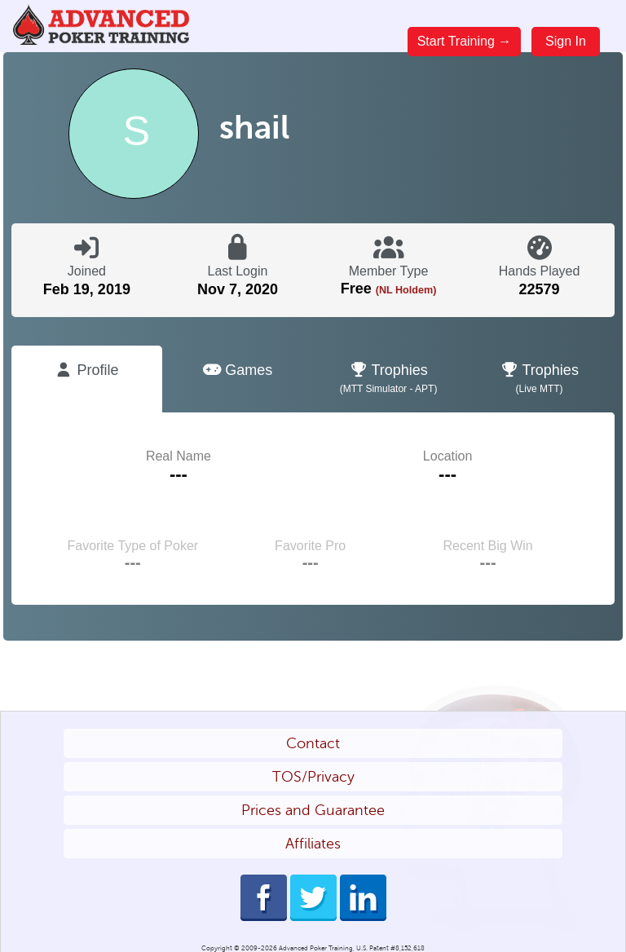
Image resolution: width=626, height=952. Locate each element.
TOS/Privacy (313, 777)
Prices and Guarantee (313, 810)
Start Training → (464, 41)
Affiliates (313, 843)
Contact (313, 743)
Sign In (565, 41)
